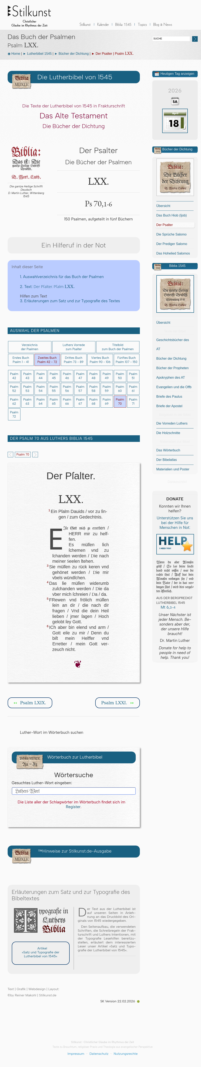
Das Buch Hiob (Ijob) (171, 215)
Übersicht (163, 206)
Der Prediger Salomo (171, 244)
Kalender (103, 27)
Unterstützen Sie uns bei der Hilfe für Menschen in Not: (175, 523)
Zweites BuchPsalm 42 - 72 (47, 360)
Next (35, 454)
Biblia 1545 (123, 27)
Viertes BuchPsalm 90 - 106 (100, 360)
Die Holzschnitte (168, 433)
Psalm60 (120, 389)
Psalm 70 (23, 454)
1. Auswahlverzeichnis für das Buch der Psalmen (62, 276)
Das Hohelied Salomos (173, 253)
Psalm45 (54, 376)
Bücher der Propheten (172, 368)
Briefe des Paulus (169, 396)
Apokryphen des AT (170, 377)
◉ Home (14, 53)
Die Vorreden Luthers (172, 423)
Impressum (76, 1054)
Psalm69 (106, 402)
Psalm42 (14, 376)
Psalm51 (133, 376)
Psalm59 (106, 389)
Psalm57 (80, 389)
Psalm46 (67, 376)
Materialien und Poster (172, 469)
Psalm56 (67, 389)
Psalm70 (120, 402)
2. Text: (47, 286)
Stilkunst (32, 15)
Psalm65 (54, 402)
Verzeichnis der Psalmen (29, 347)
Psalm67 (80, 402)
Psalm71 (133, 402)
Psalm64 (40, 402)
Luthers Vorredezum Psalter (74, 347)
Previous (10, 454)
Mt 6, (166, 607)
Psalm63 (27, 402)
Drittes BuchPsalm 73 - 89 (73, 360)
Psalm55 (54, 389)
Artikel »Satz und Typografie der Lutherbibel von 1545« (40, 952)
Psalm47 (80, 376)
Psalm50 (120, 376)
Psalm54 (40, 389)
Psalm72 (14, 414)
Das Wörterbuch (168, 450)
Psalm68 (93, 402)
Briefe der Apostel (169, 406)
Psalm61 (133, 389)
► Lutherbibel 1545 (37, 53)
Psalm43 (27, 376)
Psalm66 (67, 402)
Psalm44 (40, 376)
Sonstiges (142, 27)
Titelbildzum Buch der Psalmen (118, 347)
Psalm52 (14, 389)
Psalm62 (14, 402)
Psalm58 (93, 389)
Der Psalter (164, 225)
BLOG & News (162, 27)
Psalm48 (93, 376)
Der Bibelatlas (166, 460)
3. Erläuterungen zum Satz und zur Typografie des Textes (70, 301)
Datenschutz (98, 1054)
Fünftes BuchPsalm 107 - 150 (126, 360)
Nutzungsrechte (126, 1054)
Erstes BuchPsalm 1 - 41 (20, 360)
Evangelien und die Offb (174, 387)
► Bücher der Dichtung (71, 53)
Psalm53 (27, 389)
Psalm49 (106, 376)
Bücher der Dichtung (171, 358)
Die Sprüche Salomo (171, 234)
